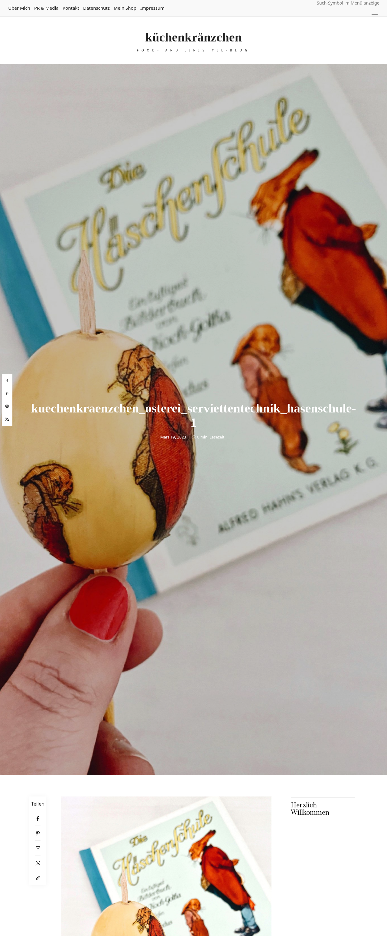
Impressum (152, 8)
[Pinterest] (37, 833)
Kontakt (71, 8)
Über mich (19, 8)
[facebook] (7, 380)
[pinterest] (7, 393)
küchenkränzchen (193, 37)
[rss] (7, 419)
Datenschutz (96, 8)
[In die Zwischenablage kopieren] (37, 877)
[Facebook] (37, 818)
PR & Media (46, 8)
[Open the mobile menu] (374, 17)
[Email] (37, 848)
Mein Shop (125, 8)
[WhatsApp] (37, 863)
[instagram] (7, 406)
